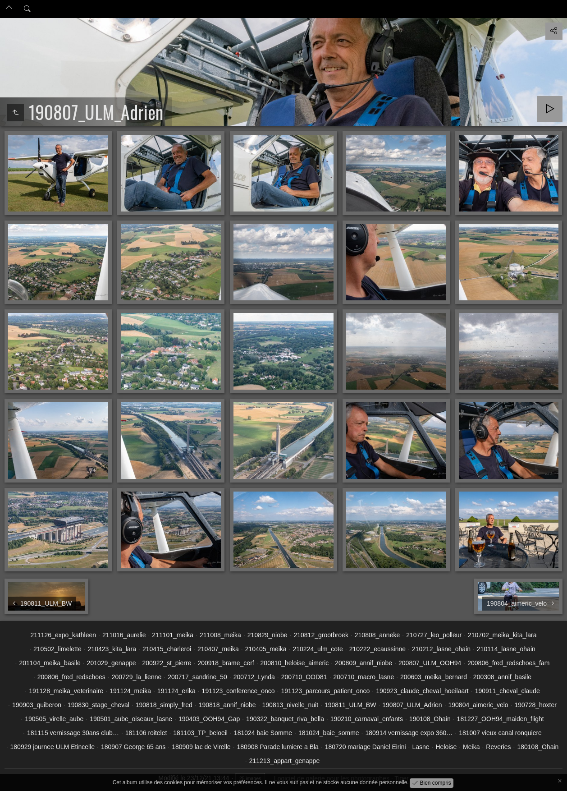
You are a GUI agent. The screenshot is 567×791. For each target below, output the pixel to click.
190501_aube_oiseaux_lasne (131, 718)
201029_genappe (111, 663)
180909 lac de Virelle (201, 746)
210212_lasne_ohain (441, 649)
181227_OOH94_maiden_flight (500, 718)
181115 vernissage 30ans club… (73, 732)
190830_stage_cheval (98, 704)
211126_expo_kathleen (63, 635)
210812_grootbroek (320, 635)
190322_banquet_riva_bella (285, 718)
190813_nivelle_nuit (290, 704)
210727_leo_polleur (434, 635)
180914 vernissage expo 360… (409, 732)
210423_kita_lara (112, 649)
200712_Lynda (254, 677)
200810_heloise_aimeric (295, 663)
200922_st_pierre (167, 663)
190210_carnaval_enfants (366, 718)
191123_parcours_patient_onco (325, 690)
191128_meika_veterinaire (66, 690)
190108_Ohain (430, 718)
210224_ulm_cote (318, 649)
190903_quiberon (36, 704)
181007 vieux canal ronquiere (500, 732)
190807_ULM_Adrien (412, 704)
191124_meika (130, 690)
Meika (471, 746)
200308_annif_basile (502, 677)
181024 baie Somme (263, 732)
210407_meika (218, 649)
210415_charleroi (166, 649)
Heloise (446, 746)
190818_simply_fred (164, 704)
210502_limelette (57, 649)
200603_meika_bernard (433, 677)
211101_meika (172, 635)
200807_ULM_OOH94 (429, 663)
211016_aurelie (124, 635)
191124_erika (176, 690)
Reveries (498, 746)
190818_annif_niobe (227, 704)
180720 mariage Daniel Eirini (365, 746)
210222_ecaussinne (377, 649)
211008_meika (220, 635)
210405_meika (266, 649)
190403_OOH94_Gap (209, 718)
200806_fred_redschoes (71, 677)
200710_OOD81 (304, 677)
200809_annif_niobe (363, 663)
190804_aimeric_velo (478, 704)
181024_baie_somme (328, 732)
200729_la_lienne (137, 677)
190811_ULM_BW (350, 704)
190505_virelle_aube (54, 718)
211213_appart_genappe (284, 760)
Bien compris (434, 782)
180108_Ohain (537, 746)
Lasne (420, 746)
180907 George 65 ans (133, 746)
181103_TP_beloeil (200, 732)
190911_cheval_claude (507, 690)
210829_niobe (267, 635)
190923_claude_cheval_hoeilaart (422, 690)
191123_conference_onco (238, 690)
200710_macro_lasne (364, 677)
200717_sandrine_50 (197, 677)
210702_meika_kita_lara (502, 635)
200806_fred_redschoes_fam (508, 663)
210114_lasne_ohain (506, 649)
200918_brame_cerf (225, 663)
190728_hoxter (536, 704)
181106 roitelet (146, 732)
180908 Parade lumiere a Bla (278, 746)
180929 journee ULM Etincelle (52, 746)
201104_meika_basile (49, 663)
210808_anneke (377, 635)
